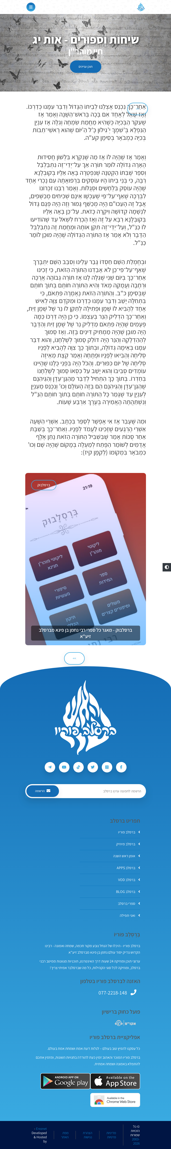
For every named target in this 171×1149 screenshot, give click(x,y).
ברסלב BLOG (128, 891)
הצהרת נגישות (87, 1135)
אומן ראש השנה (126, 855)
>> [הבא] (74, 658)
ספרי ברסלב (129, 903)
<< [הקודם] (137, 109)
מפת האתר (65, 1135)
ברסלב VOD (129, 879)
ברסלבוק (43, 485)
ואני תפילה (130, 915)
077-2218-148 (112, 992)
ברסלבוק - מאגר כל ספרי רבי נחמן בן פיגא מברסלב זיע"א (85, 633)
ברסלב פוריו (129, 832)
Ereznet (41, 1129)
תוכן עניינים (86, 66)
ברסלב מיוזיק (128, 844)
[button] (167, 567)
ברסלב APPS (128, 867)
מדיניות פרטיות (111, 1135)
